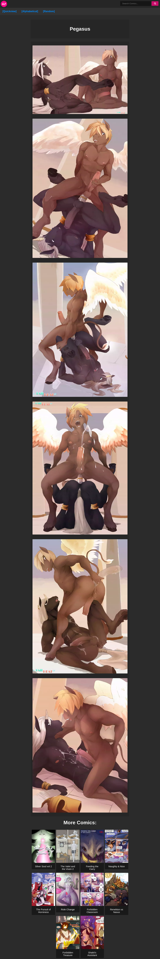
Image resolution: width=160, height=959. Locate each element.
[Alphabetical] (30, 11)
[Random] (49, 11)
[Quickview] (9, 11)
